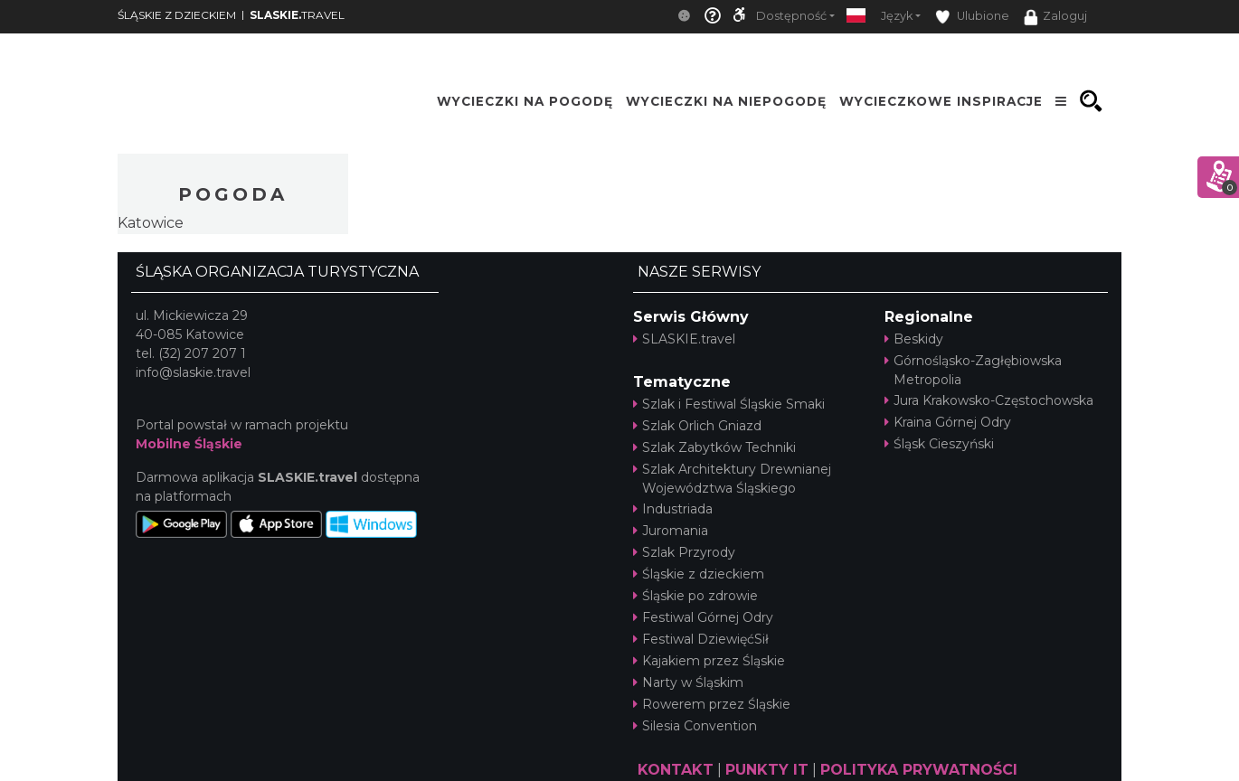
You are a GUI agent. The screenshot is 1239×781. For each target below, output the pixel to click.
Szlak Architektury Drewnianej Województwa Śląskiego (732, 478)
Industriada (673, 509)
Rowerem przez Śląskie (711, 704)
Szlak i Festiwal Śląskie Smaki (729, 404)
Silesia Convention (695, 726)
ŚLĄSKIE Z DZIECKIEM (177, 15)
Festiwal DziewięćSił (701, 639)
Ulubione (972, 16)
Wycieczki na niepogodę (726, 101)
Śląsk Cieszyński (939, 444)
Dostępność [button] (791, 16)
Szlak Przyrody (684, 552)
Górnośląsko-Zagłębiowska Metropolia (973, 370)
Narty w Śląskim (688, 682)
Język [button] (897, 16)
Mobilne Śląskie (189, 444)
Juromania (670, 530)
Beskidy (913, 339)
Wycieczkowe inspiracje (941, 101)
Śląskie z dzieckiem (698, 574)
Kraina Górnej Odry (947, 422)
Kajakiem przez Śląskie (709, 661)
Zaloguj (1055, 17)
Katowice (151, 222)
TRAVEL (297, 15)
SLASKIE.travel (684, 339)
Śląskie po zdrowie (695, 596)
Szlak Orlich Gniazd (697, 426)
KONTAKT (676, 769)
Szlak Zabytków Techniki (714, 447)
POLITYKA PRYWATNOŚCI (918, 769)
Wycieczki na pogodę (525, 101)
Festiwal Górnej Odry (703, 617)
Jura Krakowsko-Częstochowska (988, 400)
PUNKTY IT (767, 769)
